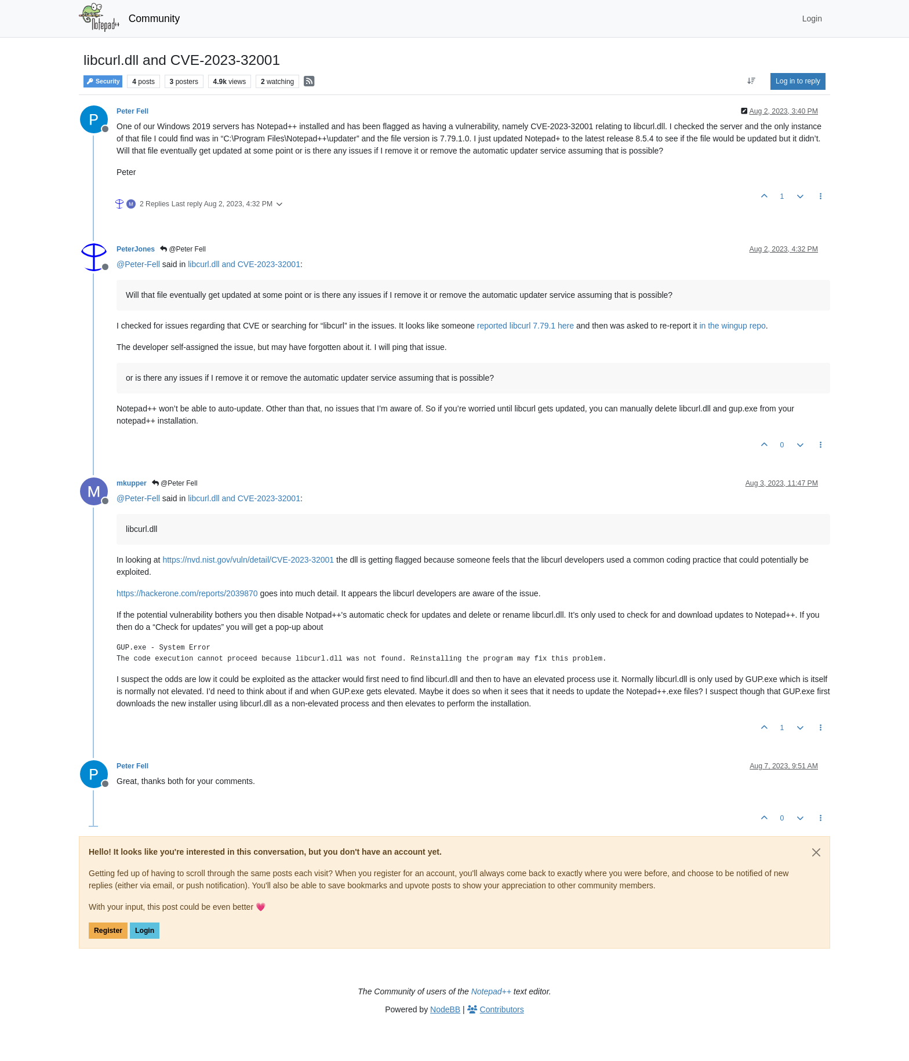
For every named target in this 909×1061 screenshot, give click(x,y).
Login (144, 931)
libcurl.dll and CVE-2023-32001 (244, 264)
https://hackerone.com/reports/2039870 (187, 593)
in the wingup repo (732, 325)
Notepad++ (491, 991)
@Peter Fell (183, 249)
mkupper (132, 483)
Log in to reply (798, 81)
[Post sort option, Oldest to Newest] (751, 81)
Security (102, 81)
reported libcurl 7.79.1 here (525, 325)
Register (108, 931)
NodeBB (445, 1009)
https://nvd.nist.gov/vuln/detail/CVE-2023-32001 (248, 559)
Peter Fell (132, 111)
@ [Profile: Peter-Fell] (138, 264)
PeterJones (136, 249)
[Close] (816, 852)
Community (154, 18)
